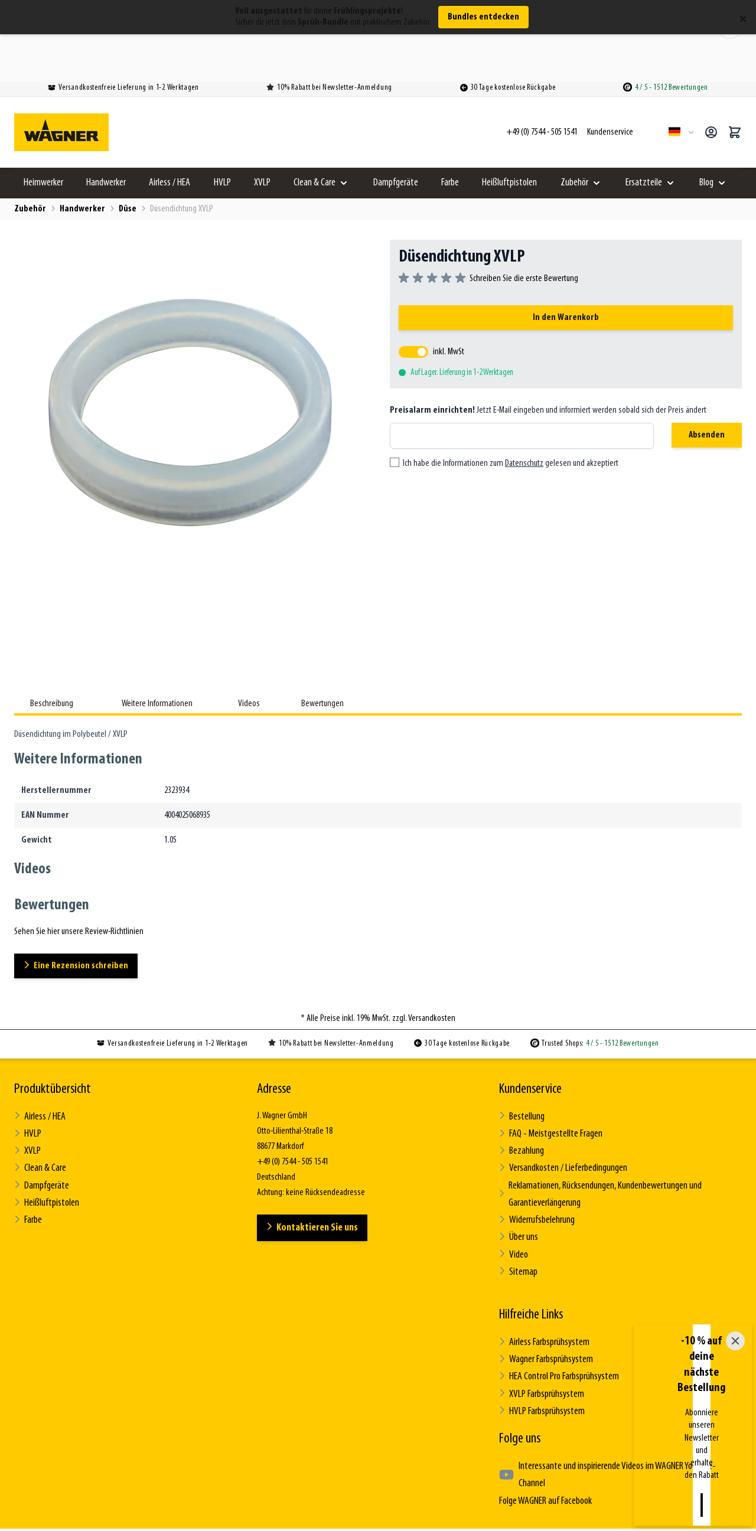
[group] (488, 233)
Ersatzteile (643, 137)
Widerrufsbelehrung (535, 1162)
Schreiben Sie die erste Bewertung (524, 233)
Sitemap (517, 1208)
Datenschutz (524, 418)
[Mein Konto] (711, 87)
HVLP (222, 137)
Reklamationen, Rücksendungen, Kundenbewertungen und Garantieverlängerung (596, 1139)
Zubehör (574, 137)
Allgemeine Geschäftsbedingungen (261, 1489)
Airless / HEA (169, 137)
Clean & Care (314, 137)
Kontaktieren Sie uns (315, 1181)
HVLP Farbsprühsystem (539, 1338)
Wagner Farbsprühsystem (543, 1292)
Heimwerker (43, 137)
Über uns (518, 1178)
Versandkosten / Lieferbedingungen (561, 1116)
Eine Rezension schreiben (80, 920)
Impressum (451, 1489)
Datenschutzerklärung (375, 1489)
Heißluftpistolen (509, 137)
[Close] (735, 1437)
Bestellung (521, 1070)
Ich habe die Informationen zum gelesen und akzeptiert (510, 418)
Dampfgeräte (395, 137)
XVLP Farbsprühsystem (539, 1323)
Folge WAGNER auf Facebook (542, 1407)
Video (513, 1193)
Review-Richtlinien (522, 1489)
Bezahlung (520, 1101)
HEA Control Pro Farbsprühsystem (556, 1308)
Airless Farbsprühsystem (542, 1277)
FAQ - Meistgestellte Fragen (547, 1085)
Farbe (450, 137)
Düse (127, 163)
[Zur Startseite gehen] (61, 87)
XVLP (262, 137)
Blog (706, 137)
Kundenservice (530, 1044)
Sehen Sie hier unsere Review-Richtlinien (79, 886)
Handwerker (106, 137)
